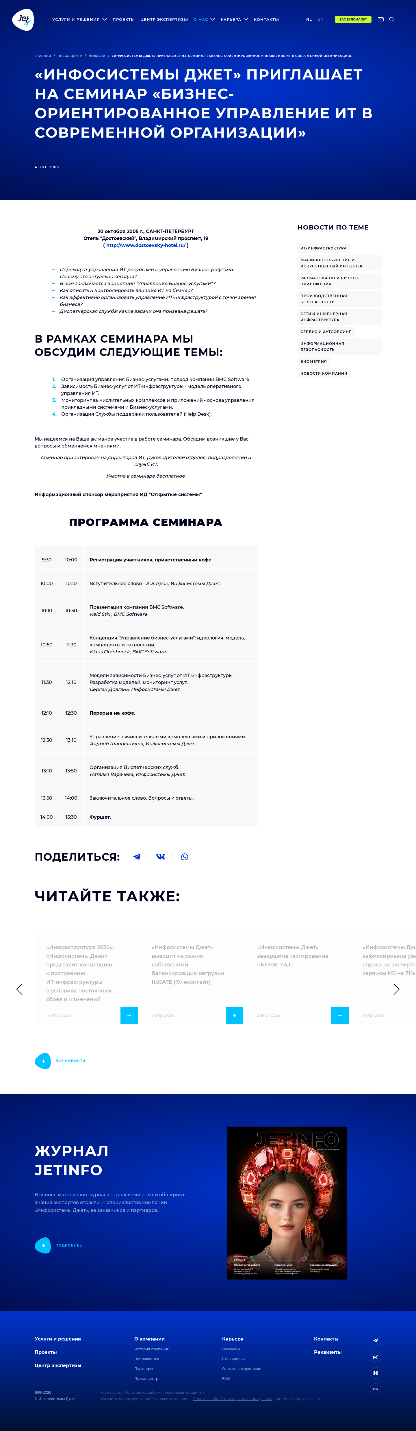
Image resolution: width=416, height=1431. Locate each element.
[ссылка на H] (375, 1373)
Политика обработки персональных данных (232, 1399)
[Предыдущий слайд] (22, 989)
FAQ (226, 1378)
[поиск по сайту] (391, 19)
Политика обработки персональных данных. (164, 1392)
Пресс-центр (69, 56)
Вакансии (231, 1349)
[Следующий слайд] (394, 989)
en (320, 19)
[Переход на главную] (23, 19)
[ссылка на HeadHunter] (375, 1389)
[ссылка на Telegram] (375, 1340)
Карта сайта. (112, 1392)
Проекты (124, 19)
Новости (97, 56)
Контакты (266, 19)
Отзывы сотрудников (241, 1369)
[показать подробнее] (60, 1061)
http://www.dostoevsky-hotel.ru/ (146, 245)
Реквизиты (328, 1352)
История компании (151, 1349)
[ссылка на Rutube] (375, 1356)
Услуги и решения (58, 1339)
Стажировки (233, 1359)
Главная (43, 56)
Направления (146, 1359)
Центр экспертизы (164, 19)
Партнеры (143, 1369)
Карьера (233, 1339)
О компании (149, 1339)
